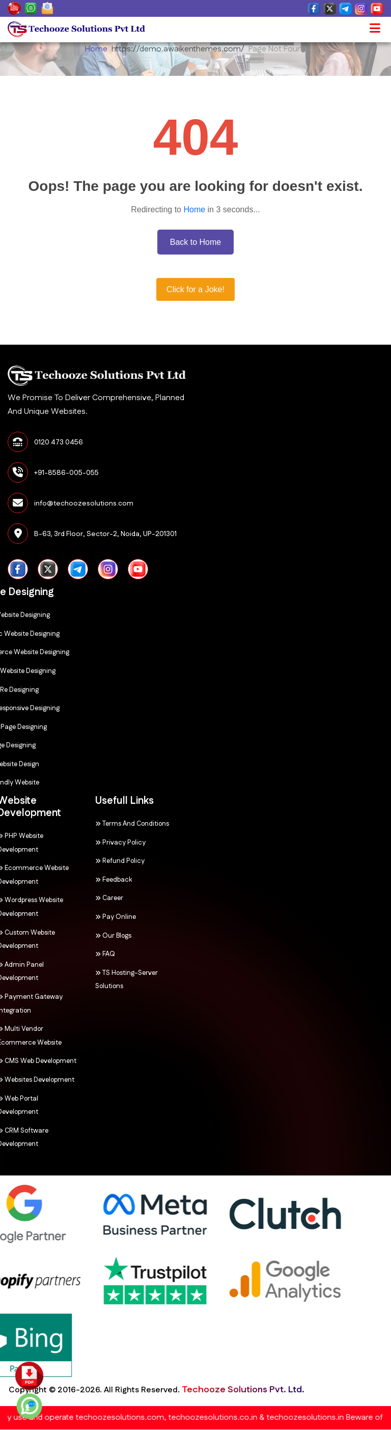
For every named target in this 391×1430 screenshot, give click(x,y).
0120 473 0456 (58, 442)
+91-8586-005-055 (66, 473)
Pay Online (74, 916)
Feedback (73, 879)
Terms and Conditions (91, 823)
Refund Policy (79, 860)
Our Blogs (72, 935)
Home (96, 49)
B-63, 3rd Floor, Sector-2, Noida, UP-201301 (105, 534)
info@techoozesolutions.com (83, 503)
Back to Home (195, 242)
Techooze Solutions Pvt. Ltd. (86, 1389)
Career (68, 898)
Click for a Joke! (195, 289)
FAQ (64, 954)
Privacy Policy (79, 842)
